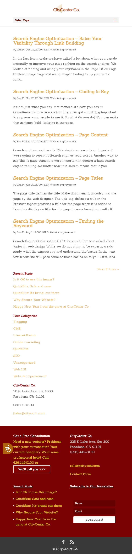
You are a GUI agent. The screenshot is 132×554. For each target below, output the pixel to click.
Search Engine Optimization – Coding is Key (61, 91)
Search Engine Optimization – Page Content (60, 135)
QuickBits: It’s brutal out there (36, 293)
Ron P (20, 49)
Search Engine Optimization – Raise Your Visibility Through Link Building (57, 41)
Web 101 (19, 369)
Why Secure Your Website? (34, 300)
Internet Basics (24, 335)
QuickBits (20, 349)
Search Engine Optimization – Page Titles (58, 178)
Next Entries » (108, 269)
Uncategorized (24, 363)
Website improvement (63, 49)
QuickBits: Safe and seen (32, 286)
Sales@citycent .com (29, 413)
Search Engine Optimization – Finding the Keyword (58, 223)
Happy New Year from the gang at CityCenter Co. (51, 306)
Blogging (20, 322)
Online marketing (26, 342)
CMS (17, 329)
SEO (46, 49)
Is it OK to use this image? (33, 279)
